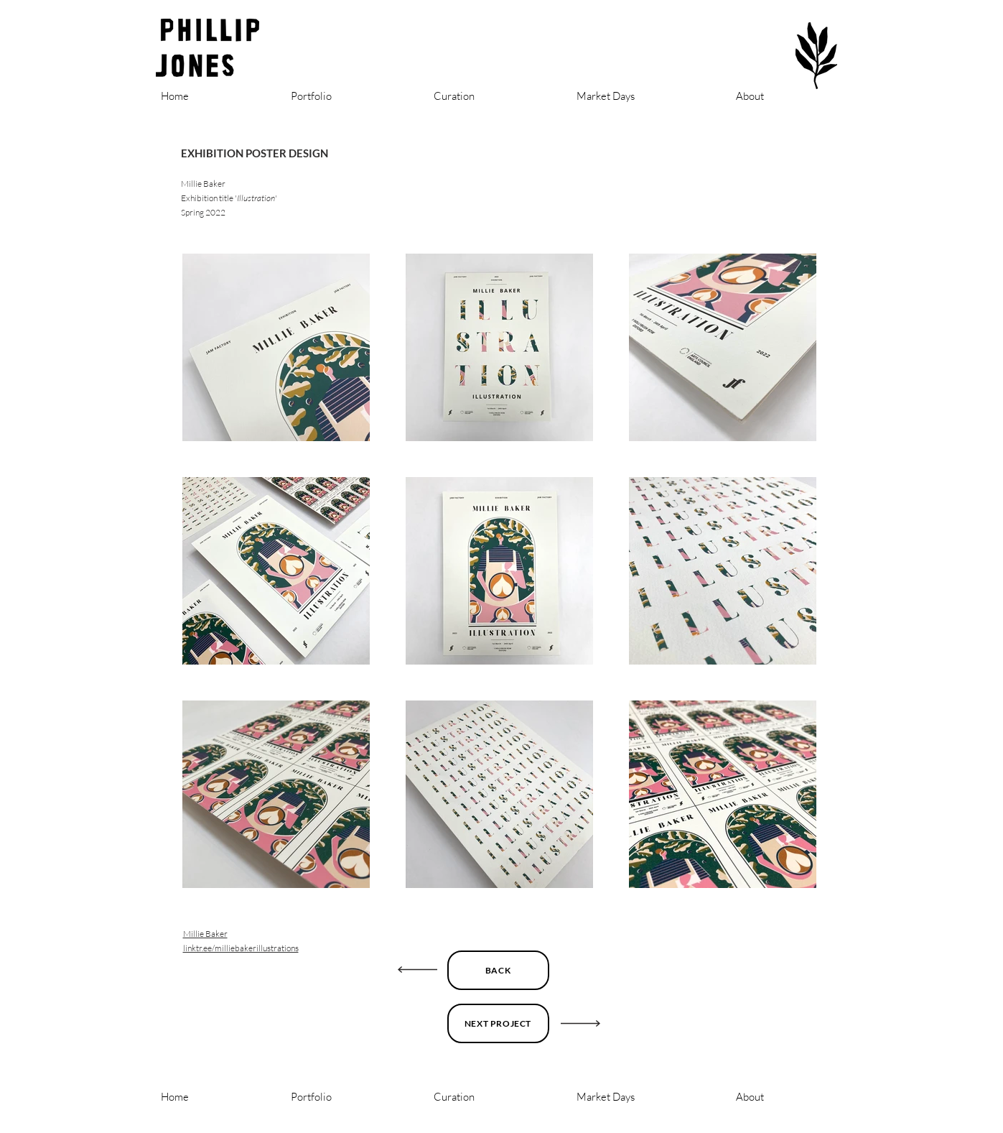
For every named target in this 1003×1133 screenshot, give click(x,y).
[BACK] (498, 970)
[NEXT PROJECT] (498, 1023)
